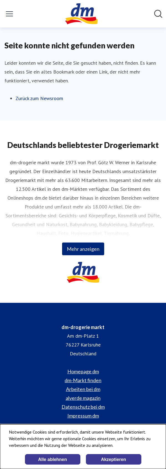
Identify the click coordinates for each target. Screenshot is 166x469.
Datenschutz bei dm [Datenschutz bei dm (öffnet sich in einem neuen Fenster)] (83, 407)
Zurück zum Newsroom (39, 98)
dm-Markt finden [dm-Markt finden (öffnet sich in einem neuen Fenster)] (83, 380)
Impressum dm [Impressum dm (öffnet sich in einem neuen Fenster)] (83, 416)
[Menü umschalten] (9, 14)
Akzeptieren (113, 459)
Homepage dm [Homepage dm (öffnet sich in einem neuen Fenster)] (83, 371)
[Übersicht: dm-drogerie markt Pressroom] (81, 13)
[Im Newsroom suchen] (158, 13)
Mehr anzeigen (83, 249)
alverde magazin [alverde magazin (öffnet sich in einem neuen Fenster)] (83, 398)
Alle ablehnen (52, 459)
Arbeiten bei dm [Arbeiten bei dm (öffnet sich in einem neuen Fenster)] (83, 389)
